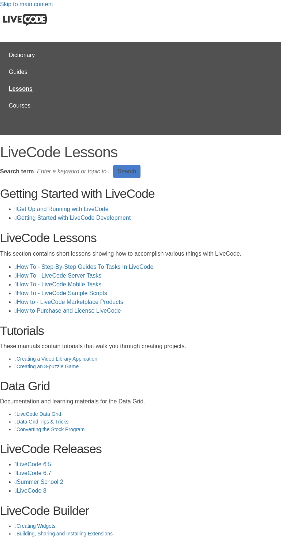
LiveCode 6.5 (34, 464)
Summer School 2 (40, 482)
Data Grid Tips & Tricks (42, 422)
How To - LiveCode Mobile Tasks (59, 284)
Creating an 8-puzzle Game (47, 366)
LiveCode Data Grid (38, 414)
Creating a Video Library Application (56, 359)
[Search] (73, 171)
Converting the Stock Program (50, 429)
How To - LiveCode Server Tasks (59, 275)
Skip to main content (26, 4)
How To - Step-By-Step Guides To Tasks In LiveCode (85, 267)
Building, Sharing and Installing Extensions (64, 534)
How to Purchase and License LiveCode (69, 311)
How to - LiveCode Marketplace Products (70, 302)
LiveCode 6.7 (34, 473)
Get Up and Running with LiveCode (63, 209)
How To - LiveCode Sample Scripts (62, 293)
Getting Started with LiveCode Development (74, 218)
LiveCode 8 (31, 491)
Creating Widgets (36, 526)
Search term (17, 171)
